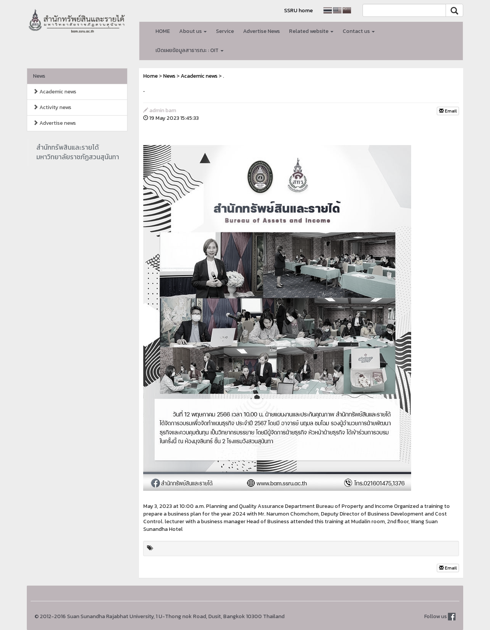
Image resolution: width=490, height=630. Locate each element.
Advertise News (261, 31)
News (39, 76)
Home (150, 76)
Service (225, 31)
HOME (162, 31)
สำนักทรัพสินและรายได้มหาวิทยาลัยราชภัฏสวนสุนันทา (77, 152)
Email (448, 111)
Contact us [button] (359, 31)
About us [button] (193, 31)
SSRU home (298, 11)
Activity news (52, 107)
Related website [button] (311, 31)
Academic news (54, 92)
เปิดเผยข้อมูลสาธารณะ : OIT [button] (189, 50)
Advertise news (54, 123)
